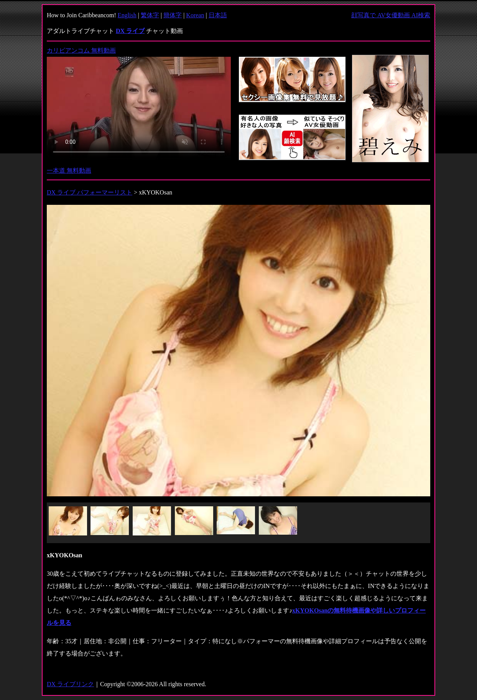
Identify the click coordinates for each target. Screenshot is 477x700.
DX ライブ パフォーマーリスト (89, 192)
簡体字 (172, 15)
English (127, 15)
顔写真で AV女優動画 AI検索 (390, 15)
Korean (195, 15)
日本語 (218, 15)
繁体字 (150, 15)
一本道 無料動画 (69, 170)
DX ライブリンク (70, 684)
